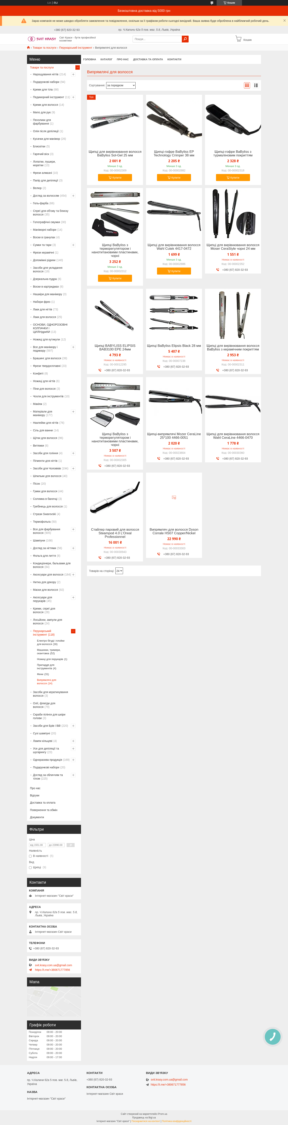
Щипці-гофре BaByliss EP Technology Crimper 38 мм (174, 153)
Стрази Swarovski (44, 514)
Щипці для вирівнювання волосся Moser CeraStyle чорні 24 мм (233, 247)
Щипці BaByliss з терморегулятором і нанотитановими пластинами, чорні (115, 250)
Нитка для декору (44, 582)
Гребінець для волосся (48, 506)
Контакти (174, 59)
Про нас (123, 59)
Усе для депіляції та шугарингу (46, 750)
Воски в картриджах (46, 286)
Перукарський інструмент (75, 47)
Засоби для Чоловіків (47, 468)
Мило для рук (42, 112)
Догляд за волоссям (46, 195)
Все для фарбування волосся (46, 531)
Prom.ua (162, 1114)
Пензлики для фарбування (42, 121)
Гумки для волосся (45, 491)
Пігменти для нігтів (45, 460)
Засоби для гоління (45, 453)
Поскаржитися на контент (146, 1121)
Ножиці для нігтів (44, 381)
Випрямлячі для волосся (46, 681)
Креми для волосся (45, 104)
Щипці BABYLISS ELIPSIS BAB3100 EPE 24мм (115, 347)
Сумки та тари (42, 245)
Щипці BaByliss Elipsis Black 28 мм (174, 346)
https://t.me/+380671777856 (52, 969)
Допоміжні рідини (44, 260)
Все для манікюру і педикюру (45, 348)
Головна (89, 59)
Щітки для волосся (45, 438)
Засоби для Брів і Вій (46, 725)
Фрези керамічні (43, 252)
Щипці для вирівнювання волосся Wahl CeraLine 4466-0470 (233, 436)
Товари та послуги (44, 47)
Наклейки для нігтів (45, 422)
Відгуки (34, 795)
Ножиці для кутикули (46, 339)
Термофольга (42, 521)
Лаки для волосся (44, 317)
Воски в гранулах (44, 237)
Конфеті (38, 373)
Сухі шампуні (41, 733)
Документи (37, 817)
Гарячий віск (41, 154)
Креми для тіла (43, 89)
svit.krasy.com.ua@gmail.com (53, 965)
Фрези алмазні (42, 172)
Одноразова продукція (47, 759)
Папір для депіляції (45, 180)
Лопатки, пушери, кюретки (44, 163)
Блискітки (39, 146)
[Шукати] (185, 39)
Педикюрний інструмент (48, 97)
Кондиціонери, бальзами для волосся (52, 565)
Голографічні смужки (46, 222)
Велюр (37, 188)
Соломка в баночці (45, 498)
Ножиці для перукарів (50, 659)
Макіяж (37, 404)
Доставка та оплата (148, 59)
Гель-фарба (40, 203)
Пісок (36, 483)
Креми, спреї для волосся (44, 610)
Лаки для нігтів (42, 309)
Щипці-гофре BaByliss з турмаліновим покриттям (233, 153)
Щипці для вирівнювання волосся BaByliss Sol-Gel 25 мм (115, 153)
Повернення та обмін (43, 810)
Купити (116, 177)
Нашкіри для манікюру (47, 294)
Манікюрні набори (44, 229)
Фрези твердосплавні (47, 365)
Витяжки (38, 445)
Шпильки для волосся (47, 476)
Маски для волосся (45, 589)
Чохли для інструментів (48, 396)
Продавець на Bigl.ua (144, 1117)
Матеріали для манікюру (42, 413)
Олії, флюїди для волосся (44, 705)
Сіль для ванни (43, 430)
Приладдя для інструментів (45, 666)
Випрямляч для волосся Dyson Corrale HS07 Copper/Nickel (174, 531)
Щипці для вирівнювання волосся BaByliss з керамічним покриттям (233, 347)
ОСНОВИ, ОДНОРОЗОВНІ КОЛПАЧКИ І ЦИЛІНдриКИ (50, 328)
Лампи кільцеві (42, 741)
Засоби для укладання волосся (47, 269)
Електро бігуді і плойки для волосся (50, 642)
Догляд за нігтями (44, 548)
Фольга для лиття (44, 555)
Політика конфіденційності (177, 1121)
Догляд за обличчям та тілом (48, 776)
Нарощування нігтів (45, 74)
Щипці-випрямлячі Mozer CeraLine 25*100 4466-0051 (174, 436)
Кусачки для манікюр (46, 138)
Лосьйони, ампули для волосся (47, 621)
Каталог (106, 59)
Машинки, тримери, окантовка (49, 651)
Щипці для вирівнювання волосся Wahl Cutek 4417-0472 (174, 247)
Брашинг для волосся (47, 358)
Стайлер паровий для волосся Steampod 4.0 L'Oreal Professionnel (115, 533)
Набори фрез (41, 301)
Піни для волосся (44, 388)
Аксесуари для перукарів (42, 599)
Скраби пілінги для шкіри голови (49, 716)
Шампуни (39, 540)
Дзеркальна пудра (45, 279)
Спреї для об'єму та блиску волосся (50, 212)
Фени (40, 674)
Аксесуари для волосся (48, 574)
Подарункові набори (46, 82)
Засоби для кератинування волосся (50, 693)
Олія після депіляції (46, 131)
